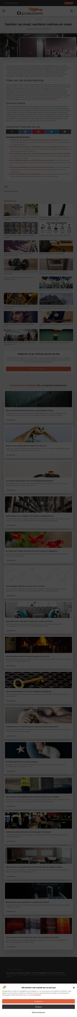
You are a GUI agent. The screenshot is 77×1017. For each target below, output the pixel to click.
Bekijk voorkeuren (38, 1012)
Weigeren (38, 1007)
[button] (74, 988)
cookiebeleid (36, 995)
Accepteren (38, 1001)
